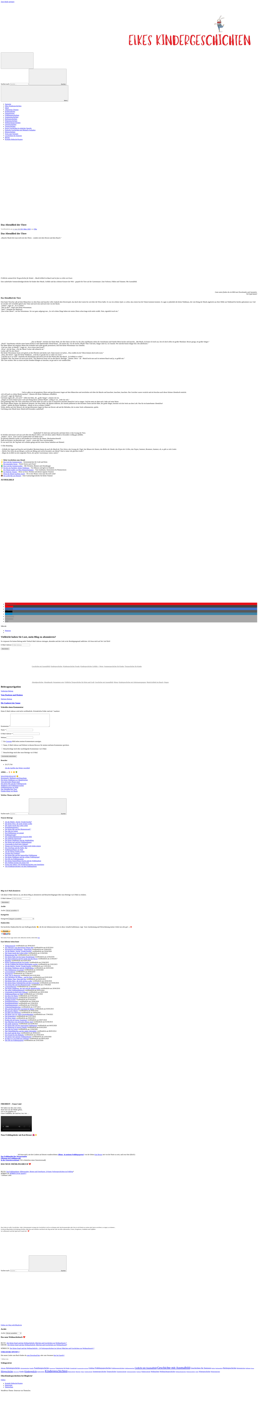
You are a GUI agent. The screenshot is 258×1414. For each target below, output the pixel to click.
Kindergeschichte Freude (71, 666)
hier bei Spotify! (59, 1358)
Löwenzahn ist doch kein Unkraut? (16, 846)
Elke (35, 229)
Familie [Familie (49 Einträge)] (32, 1371)
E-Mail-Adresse (6, 645)
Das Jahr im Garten (11, 833)
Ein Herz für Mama (11, 998)
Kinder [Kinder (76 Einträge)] (21, 1374)
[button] (10, 604)
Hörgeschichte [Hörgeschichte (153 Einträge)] (7, 1374)
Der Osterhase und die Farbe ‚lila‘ (16, 850)
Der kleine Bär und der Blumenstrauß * (18, 832)
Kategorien (4, 921)
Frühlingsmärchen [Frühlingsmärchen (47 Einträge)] (129, 1371)
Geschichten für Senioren (13, 136)
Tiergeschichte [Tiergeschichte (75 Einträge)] (111, 1374)
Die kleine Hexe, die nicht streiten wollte (18, 826)
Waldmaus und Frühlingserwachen (12, 788)
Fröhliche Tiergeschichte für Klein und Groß (79, 682)
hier (39, 940)
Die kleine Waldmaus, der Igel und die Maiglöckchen (22, 991)
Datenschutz (9, 1389)
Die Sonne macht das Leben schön (16, 828)
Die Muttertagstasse (11, 1000)
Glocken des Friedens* (12, 856)
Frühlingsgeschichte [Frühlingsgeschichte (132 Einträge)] (103, 1370)
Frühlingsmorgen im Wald (9, 790)
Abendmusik (48, 682)
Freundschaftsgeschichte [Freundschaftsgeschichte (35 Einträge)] (82, 1370)
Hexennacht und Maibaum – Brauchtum (18, 952)
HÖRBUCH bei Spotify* (18, 1176)
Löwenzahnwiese (10, 989)
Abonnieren (5, 649)
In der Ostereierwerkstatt (10, 1162)
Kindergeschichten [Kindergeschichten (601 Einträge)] (56, 1373)
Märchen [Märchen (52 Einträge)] (78, 1374)
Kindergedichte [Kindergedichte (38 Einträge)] (40, 1374)
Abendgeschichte (37, 682)
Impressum (8, 1388)
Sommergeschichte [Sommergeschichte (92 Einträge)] (99, 1374)
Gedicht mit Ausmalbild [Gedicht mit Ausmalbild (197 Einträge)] (146, 1370)
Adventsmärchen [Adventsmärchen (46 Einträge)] (24, 1371)
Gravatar (9, 744)
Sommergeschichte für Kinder (114, 666)
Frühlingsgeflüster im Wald (14, 852)
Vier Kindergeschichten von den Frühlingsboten (21, 869)
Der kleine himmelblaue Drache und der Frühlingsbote (23, 863)
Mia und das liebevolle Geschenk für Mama (19, 1011)
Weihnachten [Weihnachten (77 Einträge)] (155, 1374)
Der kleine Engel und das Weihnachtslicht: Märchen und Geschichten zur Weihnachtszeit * (36, 1345)
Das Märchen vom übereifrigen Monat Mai (19, 950)
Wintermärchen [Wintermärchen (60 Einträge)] (215, 1374)
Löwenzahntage (10, 974)
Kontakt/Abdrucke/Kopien (14, 139)
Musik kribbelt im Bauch (155, 682)
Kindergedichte (10, 111)
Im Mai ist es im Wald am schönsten (17, 1041)
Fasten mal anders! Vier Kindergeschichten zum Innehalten (24, 867)
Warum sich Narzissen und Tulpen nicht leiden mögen (23, 848)
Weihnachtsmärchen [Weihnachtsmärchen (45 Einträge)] (181, 1374)
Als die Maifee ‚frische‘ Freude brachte (18, 968)
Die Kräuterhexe (10, 1019)
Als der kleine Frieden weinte (14, 854)
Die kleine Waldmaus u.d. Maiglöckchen (14, 782)
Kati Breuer (98, 1157)
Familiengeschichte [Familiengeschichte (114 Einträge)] (41, 1371)
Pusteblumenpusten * (12, 830)
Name (3, 732)
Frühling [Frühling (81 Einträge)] (91, 1371)
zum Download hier (33, 1358)
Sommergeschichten (11, 117)
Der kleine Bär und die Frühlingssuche (13, 786)
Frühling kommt (10, 1002)
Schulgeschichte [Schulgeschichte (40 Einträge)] (88, 1374)
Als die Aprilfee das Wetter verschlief (17, 770)
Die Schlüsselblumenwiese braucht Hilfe (18, 839)
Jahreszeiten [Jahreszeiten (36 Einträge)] (16, 1374)
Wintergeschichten (11, 121)
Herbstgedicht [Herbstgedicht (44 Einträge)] (219, 1371)
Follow (3, 1382)
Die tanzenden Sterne (10, 464)
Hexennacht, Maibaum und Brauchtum (14, 780)
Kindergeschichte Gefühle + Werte (91, 666)
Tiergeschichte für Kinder (133, 666)
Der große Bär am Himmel (12, 476)
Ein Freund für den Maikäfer (14, 1037)
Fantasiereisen (9, 113)
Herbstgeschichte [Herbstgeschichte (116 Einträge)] (229, 1370)
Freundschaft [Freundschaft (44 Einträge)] (73, 1371)
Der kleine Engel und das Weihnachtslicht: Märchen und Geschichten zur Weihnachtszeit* (37, 1347)
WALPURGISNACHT (8, 779)
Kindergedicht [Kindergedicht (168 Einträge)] (30, 1374)
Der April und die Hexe (12, 1035)
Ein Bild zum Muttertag (13, 1015)
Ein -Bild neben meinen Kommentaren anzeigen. (22, 744)
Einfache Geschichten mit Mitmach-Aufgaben (20, 130)
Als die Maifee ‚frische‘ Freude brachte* (18, 824)
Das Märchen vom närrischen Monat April (19, 1024)
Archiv (3, 913)
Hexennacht (9, 976)
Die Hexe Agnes (10, 1020)
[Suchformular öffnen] (17, 60)
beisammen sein (58, 682)
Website (3, 740)
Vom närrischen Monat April (10, 784)
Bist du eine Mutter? (11, 1013)
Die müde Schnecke (11, 1026)
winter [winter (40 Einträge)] (196, 1374)
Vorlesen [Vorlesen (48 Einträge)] (138, 1374)
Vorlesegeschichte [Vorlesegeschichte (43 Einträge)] (131, 1374)
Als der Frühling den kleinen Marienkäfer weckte (21, 967)
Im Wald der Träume (10, 472)
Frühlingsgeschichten (12, 115)
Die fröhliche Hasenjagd (13, 841)
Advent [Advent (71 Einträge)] (3, 1371)
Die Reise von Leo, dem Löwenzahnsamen (19, 1017)
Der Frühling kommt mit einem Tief (17, 865)
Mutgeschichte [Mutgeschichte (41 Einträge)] (71, 1374)
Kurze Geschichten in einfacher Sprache (18, 128)
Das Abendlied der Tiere (9, 792)
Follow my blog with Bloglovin (11, 1327)
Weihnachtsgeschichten (12, 123)
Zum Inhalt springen (7, 2)
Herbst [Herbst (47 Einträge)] (213, 1371)
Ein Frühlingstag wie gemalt (14, 835)
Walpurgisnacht (10, 948)
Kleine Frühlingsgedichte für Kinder (17, 965)
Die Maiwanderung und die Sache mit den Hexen (21, 961)
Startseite (8, 104)
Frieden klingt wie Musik (9, 793)
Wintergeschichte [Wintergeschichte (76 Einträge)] (204, 1374)
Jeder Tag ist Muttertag (12, 978)
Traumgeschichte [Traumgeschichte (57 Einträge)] (121, 1374)
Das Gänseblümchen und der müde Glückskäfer (21, 1033)
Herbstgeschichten (11, 119)
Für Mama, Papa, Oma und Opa (15, 981)
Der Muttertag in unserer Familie (16, 1030)
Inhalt (7, 108)
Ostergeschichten (10, 124)
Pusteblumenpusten (11, 1007)
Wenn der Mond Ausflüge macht (14, 474)
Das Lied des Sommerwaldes (13, 466)
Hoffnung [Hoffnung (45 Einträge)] (248, 1371)
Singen (166, 682)
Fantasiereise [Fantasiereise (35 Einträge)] (52, 1370)
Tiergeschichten (10, 126)
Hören (116, 682)
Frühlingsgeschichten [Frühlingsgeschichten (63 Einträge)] (117, 1371)
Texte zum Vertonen (11, 134)
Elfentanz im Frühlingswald (11, 1161)
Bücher (7, 137)
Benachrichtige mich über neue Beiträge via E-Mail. (20, 755)
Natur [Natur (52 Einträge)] (82, 1374)
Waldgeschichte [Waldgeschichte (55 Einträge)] (145, 1374)
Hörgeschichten (10, 132)
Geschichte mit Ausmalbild (41, 666)
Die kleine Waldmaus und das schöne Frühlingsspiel (22, 859)
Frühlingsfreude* (10, 837)
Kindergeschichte (56, 666)
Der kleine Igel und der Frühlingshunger (18, 845)
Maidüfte (8, 963)
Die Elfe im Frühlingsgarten (14, 861)
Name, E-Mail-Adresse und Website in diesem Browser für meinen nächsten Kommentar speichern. (36, 747)
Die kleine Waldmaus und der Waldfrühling (19, 843)
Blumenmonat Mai (11, 957)
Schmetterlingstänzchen (13, 1009)
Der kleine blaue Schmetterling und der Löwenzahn (22, 985)
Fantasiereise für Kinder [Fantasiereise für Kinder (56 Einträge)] (63, 1371)
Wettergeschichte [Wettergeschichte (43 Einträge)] (190, 1374)
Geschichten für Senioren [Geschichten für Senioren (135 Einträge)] (201, 1370)
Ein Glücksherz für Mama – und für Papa (18, 980)
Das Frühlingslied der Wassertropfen (14, 1159)
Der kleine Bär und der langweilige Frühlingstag (21, 858)
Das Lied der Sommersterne (12, 462)
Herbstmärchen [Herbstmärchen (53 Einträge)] (241, 1371)
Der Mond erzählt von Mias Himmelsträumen (18, 470)
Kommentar (5, 729)
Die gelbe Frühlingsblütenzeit (15, 993)
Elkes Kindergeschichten (13, 106)
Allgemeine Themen (11, 110)
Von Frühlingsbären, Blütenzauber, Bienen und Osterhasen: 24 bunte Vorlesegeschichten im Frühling (39, 1174)
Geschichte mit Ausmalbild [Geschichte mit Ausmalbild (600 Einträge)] (173, 1370)
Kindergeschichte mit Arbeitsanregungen (132, 682)
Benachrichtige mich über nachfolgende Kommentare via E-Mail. (25, 751)
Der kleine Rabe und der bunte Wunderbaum (20, 959)
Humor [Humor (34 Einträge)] (252, 1370)
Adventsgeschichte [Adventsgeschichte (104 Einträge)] (13, 1371)
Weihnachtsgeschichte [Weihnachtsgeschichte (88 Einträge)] (167, 1374)
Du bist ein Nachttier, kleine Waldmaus (16, 468)
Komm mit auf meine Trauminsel (16, 1022)
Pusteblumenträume (11, 1006)
